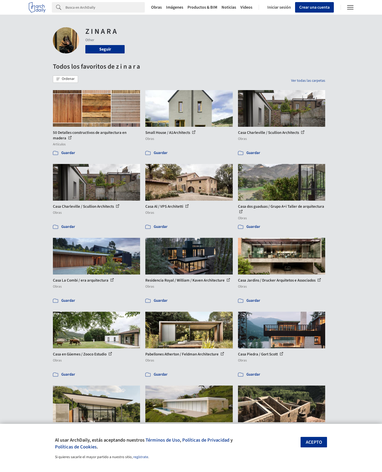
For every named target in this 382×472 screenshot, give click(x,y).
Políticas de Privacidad (205, 440)
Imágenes (174, 7)
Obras (156, 7)
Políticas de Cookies (76, 446)
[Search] (105, 7)
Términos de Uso (163, 440)
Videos (246, 7)
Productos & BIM (202, 7)
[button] (65, 79)
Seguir (105, 49)
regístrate (140, 457)
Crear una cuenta (314, 7)
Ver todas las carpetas (308, 81)
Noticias (229, 7)
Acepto (314, 442)
